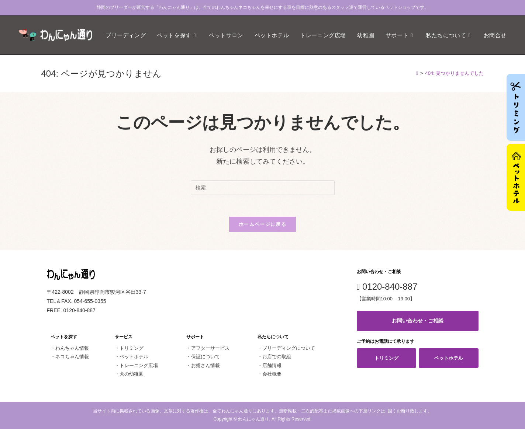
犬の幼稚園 (132, 374)
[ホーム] (417, 73)
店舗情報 (272, 365)
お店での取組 (276, 357)
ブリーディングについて (288, 348)
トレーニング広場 (139, 365)
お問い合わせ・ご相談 (417, 321)
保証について (205, 357)
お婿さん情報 (205, 365)
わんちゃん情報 (72, 348)
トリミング (132, 348)
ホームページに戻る (262, 224)
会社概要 (272, 374)
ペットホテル (134, 357)
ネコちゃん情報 (72, 357)
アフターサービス (210, 348)
